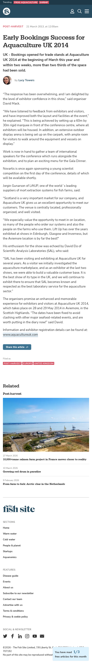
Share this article (17, 347)
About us (8, 587)
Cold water (9, 539)
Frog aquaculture (25, 2)
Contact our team (12, 599)
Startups (7, 551)
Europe (27, 363)
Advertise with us (12, 605)
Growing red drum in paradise (22, 471)
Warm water (10, 533)
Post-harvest (13, 26)
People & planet (12, 545)
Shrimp (44, 2)
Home (6, 528)
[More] (87, 11)
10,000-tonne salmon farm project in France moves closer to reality (44, 459)
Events (6, 581)
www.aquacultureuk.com (20, 335)
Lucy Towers (26, 80)
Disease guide (10, 576)
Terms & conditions (13, 611)
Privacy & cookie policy (15, 616)
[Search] (79, 11)
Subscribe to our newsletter (18, 593)
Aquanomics (9, 557)
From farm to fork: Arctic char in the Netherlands (34, 484)
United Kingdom (43, 363)
